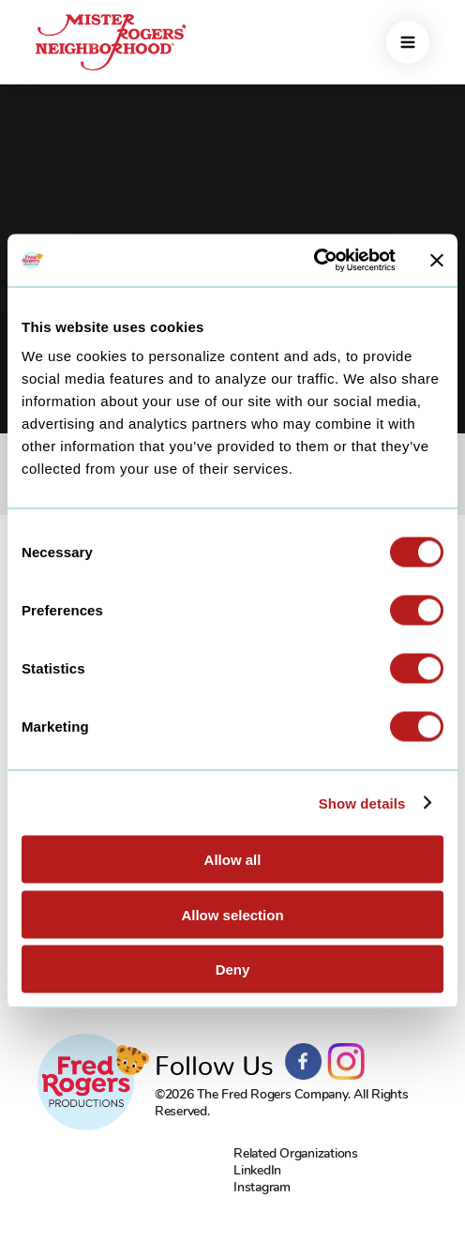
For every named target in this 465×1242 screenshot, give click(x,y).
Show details (362, 802)
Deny (233, 969)
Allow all (233, 860)
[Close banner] (436, 259)
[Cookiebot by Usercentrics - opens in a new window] (314, 261)
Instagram (346, 1062)
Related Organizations (295, 1153)
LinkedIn (257, 1170)
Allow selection (232, 914)
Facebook (303, 1062)
